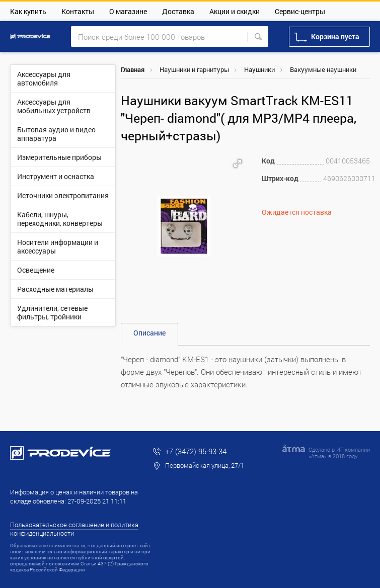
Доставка (178, 11)
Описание (149, 333)
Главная (132, 69)
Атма (317, 456)
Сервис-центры (300, 11)
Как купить (28, 11)
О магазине (128, 11)
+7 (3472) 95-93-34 (195, 451)
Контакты (77, 11)
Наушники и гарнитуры (194, 69)
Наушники (259, 69)
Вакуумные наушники (323, 69)
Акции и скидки (234, 11)
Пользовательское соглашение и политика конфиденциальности (74, 529)
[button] (238, 163)
